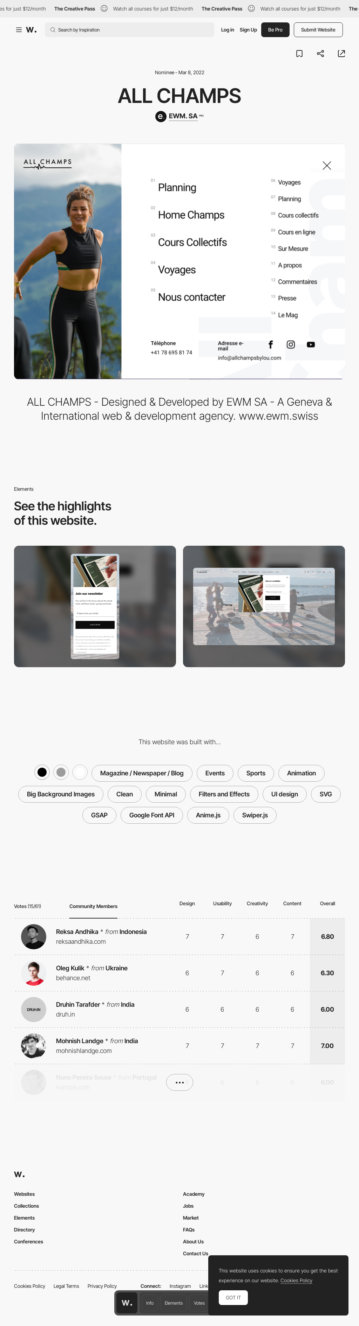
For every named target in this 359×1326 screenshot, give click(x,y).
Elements (174, 1303)
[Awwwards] (31, 30)
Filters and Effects (224, 794)
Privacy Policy (102, 1286)
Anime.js (208, 815)
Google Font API (151, 815)
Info (150, 1303)
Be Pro (275, 30)
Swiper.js (255, 815)
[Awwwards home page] (126, 1302)
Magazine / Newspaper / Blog (142, 773)
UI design (284, 794)
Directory (24, 1230)
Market (191, 1218)
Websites (24, 1194)
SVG (326, 794)
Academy (194, 1194)
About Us (193, 1241)
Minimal (166, 794)
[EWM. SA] (179, 116)
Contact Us (195, 1253)
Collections (26, 1206)
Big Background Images (61, 794)
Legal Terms (66, 1286)
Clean (124, 794)
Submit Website (318, 30)
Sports (255, 773)
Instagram (180, 1286)
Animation (301, 773)
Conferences (28, 1241)
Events (215, 773)
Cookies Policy (29, 1286)
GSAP (99, 815)
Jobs (188, 1206)
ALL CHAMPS (179, 95)
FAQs (189, 1230)
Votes (199, 1303)
